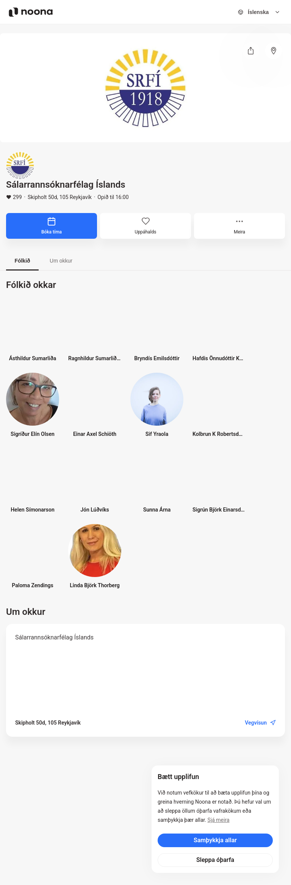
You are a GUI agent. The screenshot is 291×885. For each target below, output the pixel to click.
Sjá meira (219, 820)
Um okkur (61, 261)
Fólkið (22, 261)
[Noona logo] (30, 12)
